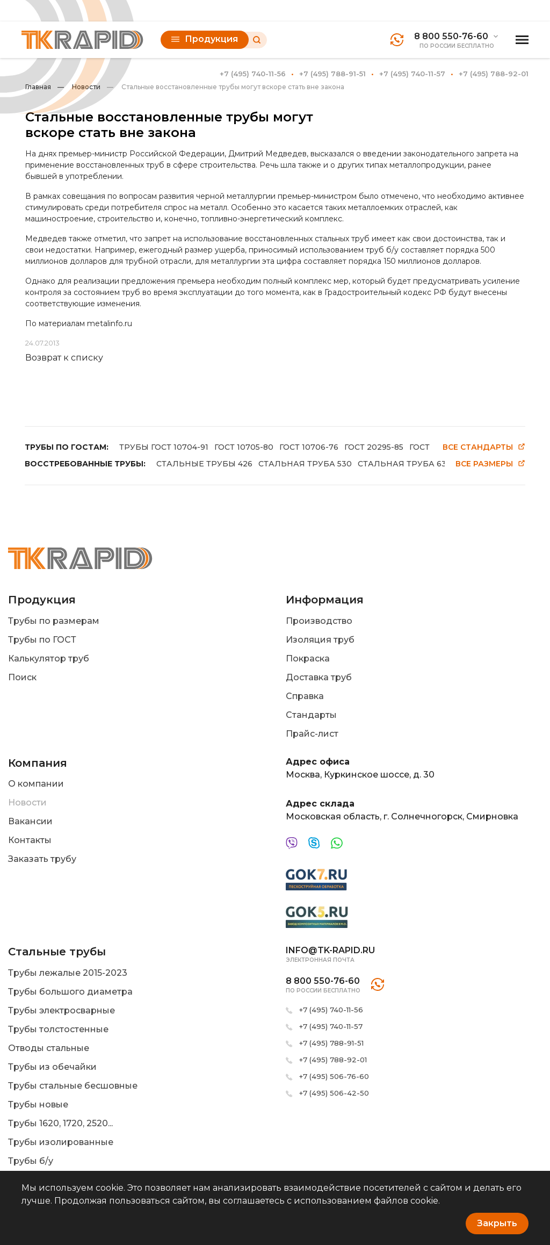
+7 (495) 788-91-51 (332, 73)
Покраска (308, 658)
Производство (319, 621)
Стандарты (311, 715)
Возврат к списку (64, 357)
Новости (78, 87)
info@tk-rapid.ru (330, 950)
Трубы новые (38, 1104)
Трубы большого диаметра (70, 992)
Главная (38, 87)
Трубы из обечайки (52, 1067)
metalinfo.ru (109, 323)
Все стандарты (484, 447)
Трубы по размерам (53, 621)
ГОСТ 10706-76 (308, 447)
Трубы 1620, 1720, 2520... (60, 1123)
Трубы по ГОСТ (42, 640)
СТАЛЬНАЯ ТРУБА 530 (305, 464)
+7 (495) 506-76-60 (334, 1076)
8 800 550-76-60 (451, 36)
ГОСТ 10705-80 (243, 447)
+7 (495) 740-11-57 (412, 73)
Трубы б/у (30, 1161)
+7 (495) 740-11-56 (253, 73)
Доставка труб (319, 677)
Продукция (204, 39)
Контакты (30, 840)
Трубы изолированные (60, 1142)
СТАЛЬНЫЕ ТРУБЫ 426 (204, 464)
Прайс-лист (312, 734)
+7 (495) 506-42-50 (334, 1093)
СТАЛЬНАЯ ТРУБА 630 (405, 464)
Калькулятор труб (48, 658)
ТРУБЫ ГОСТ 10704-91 (163, 447)
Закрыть (497, 1223)
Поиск (22, 677)
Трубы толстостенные (58, 1029)
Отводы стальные (48, 1048)
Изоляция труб (320, 640)
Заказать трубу (42, 859)
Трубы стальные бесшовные (73, 1086)
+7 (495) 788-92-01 (494, 73)
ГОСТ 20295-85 (373, 447)
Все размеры (490, 464)
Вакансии (30, 821)
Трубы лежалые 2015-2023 (67, 973)
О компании (36, 784)
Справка (305, 696)
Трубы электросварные (61, 1010)
